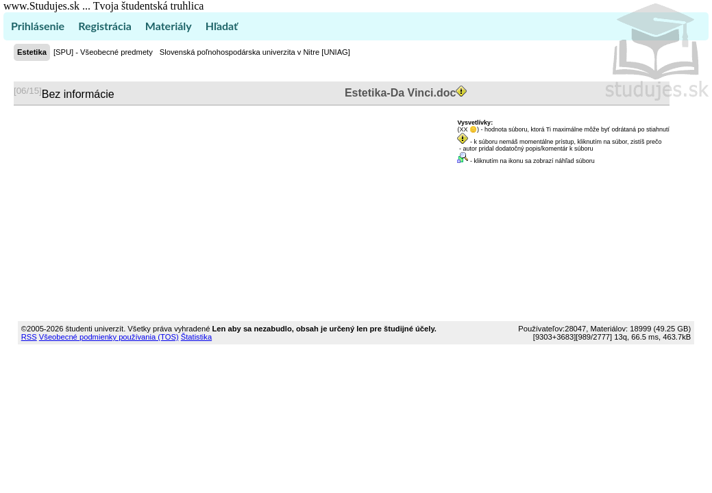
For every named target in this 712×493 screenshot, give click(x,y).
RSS (29, 337)
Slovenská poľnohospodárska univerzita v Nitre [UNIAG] (255, 52)
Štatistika (196, 337)
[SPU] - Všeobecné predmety (103, 52)
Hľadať (222, 25)
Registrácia (105, 25)
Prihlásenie (37, 25)
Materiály (168, 25)
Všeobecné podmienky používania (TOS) (109, 337)
